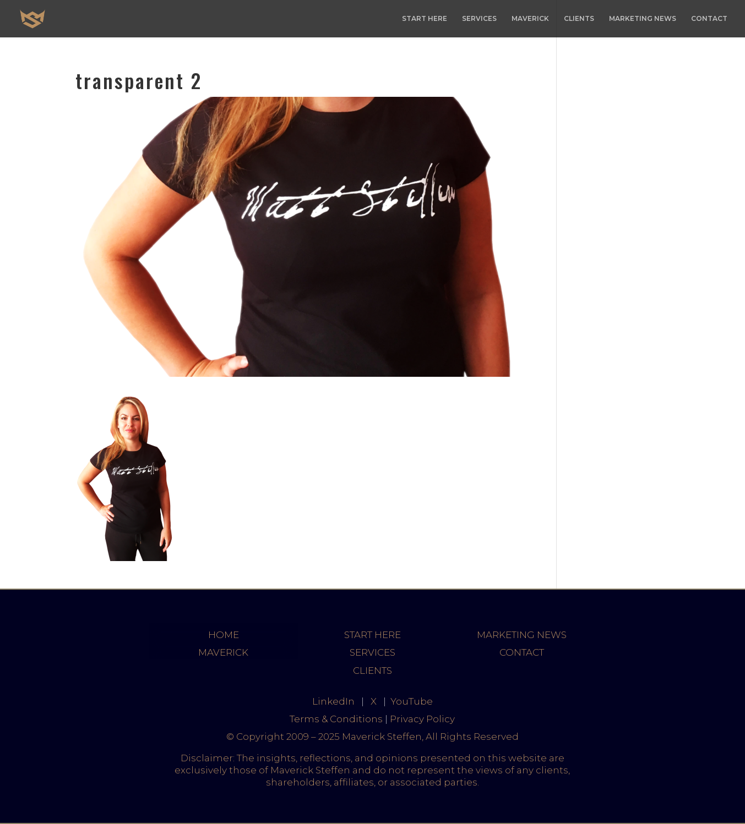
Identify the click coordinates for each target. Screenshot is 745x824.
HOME (223, 634)
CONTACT (709, 19)
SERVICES (479, 19)
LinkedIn (333, 701)
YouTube (411, 701)
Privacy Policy (422, 718)
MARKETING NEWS (642, 19)
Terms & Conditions (336, 718)
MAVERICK (530, 19)
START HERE (424, 19)
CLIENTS (579, 19)
